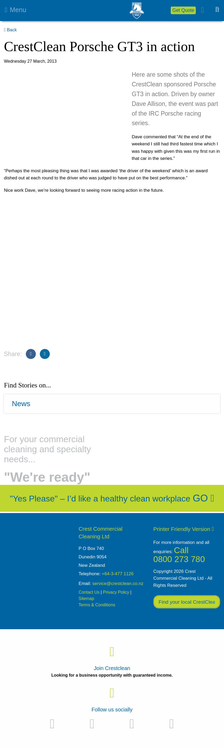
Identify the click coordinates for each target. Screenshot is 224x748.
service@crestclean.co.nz (117, 583)
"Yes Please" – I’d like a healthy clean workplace (100, 498)
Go (203, 498)
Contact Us (89, 592)
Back (10, 29)
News (21, 404)
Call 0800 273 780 (179, 554)
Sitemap (86, 598)
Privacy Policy (116, 592)
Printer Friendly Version (183, 529)
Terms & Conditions (97, 605)
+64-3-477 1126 (118, 573)
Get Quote (183, 10)
